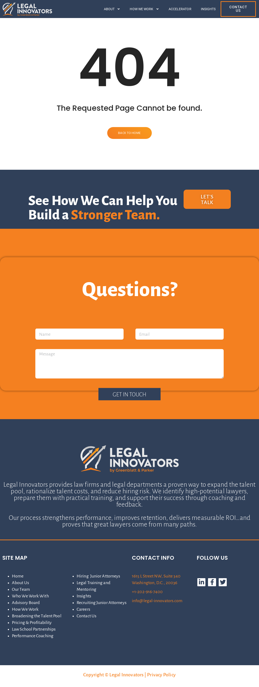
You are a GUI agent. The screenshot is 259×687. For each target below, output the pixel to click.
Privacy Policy (161, 674)
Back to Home (129, 133)
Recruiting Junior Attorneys (101, 602)
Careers (83, 609)
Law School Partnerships (34, 629)
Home (17, 576)
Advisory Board (26, 602)
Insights (208, 9)
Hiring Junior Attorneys (98, 576)
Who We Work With (30, 596)
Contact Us (86, 616)
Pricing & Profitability (32, 622)
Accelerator (180, 9)
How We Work (144, 9)
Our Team (21, 589)
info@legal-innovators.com (157, 600)
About (112, 9)
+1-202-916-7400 (147, 591)
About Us (20, 582)
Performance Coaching (32, 635)
